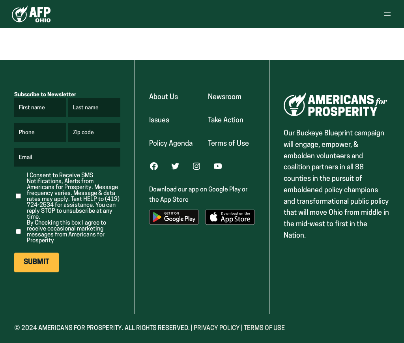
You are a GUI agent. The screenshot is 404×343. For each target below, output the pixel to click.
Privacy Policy (217, 328)
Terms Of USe (264, 328)
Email (26, 158)
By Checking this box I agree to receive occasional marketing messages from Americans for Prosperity (66, 232)
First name (32, 108)
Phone (27, 133)
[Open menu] (387, 14)
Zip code (84, 133)
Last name (86, 108)
